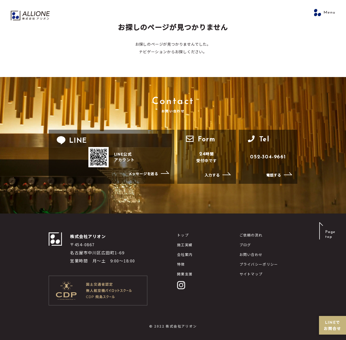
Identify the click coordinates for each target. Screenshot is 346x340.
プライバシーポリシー (258, 264)
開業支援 (184, 273)
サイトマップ (251, 273)
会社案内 (184, 254)
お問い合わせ (251, 254)
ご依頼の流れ (251, 235)
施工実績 (184, 244)
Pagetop (330, 234)
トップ (183, 235)
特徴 (181, 264)
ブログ (245, 244)
